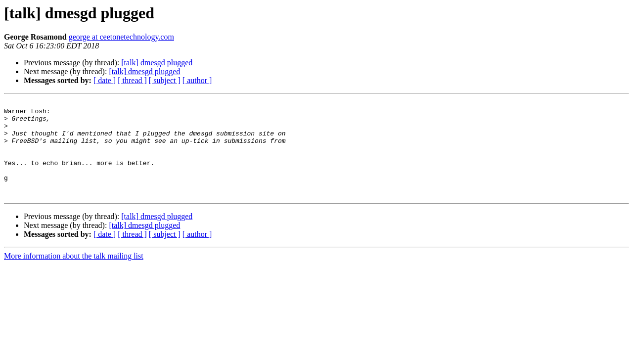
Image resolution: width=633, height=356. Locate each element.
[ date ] (104, 80)
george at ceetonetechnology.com (121, 37)
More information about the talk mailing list (73, 275)
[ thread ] (132, 80)
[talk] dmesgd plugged (156, 62)
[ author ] (197, 80)
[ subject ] (165, 80)
